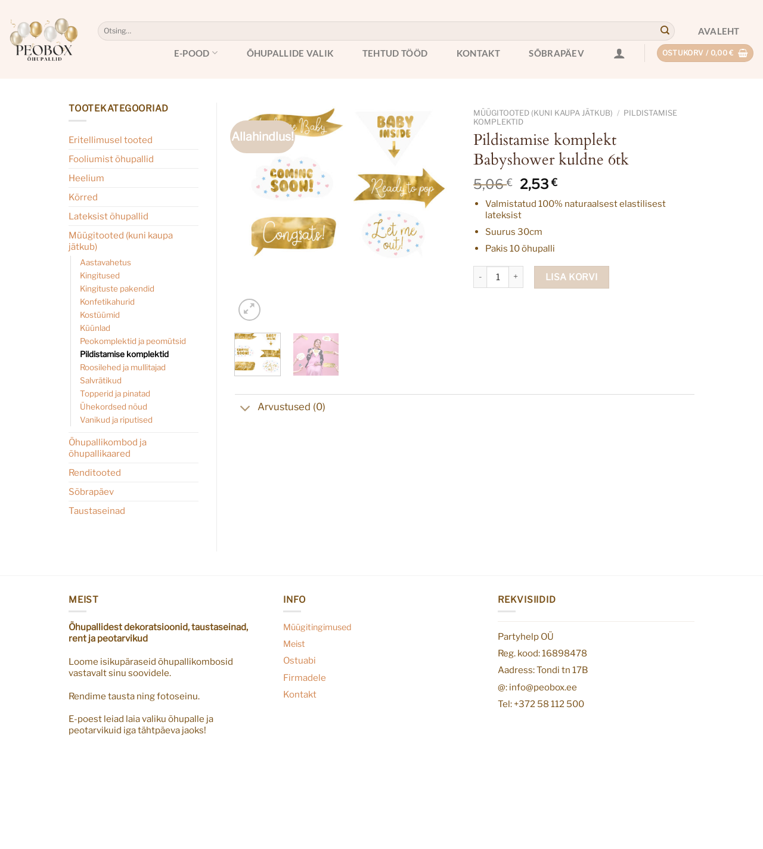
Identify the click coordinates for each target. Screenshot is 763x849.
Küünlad (95, 328)
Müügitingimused (317, 627)
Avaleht (719, 31)
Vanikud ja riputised (116, 419)
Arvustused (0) (280, 408)
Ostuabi (299, 660)
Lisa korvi (571, 277)
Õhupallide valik (290, 53)
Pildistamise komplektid (124, 354)
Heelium (86, 178)
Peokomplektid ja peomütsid (133, 341)
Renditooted (95, 472)
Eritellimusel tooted (111, 139)
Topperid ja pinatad (115, 393)
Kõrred (83, 197)
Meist (294, 644)
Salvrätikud (101, 380)
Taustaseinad (97, 510)
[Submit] (664, 31)
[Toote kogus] (497, 277)
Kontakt (478, 53)
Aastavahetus (105, 262)
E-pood (196, 52)
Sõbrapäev (556, 53)
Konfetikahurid (107, 301)
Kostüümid (100, 315)
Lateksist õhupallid (108, 216)
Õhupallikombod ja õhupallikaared (108, 447)
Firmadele (304, 677)
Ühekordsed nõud (113, 406)
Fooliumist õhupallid (111, 159)
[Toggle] (246, 410)
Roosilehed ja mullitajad (123, 367)
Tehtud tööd (394, 53)
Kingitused (100, 275)
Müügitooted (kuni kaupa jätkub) (121, 241)
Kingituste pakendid (117, 288)
